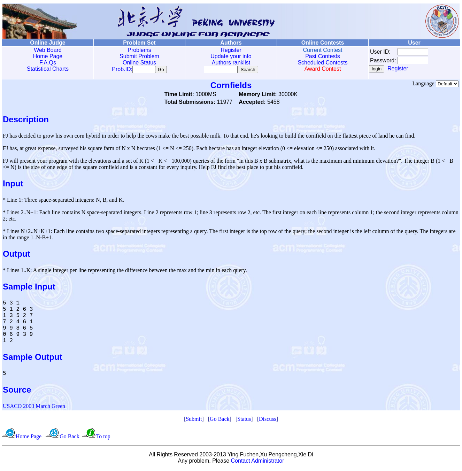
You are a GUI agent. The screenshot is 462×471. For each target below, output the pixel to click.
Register (231, 50)
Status (244, 420)
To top (103, 438)
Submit (194, 420)
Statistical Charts (48, 69)
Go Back (219, 420)
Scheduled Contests (322, 62)
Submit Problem (139, 56)
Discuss (267, 420)
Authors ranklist (231, 62)
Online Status (139, 62)
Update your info (230, 56)
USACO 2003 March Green (34, 407)
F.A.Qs (47, 62)
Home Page (48, 56)
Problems (139, 50)
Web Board (48, 50)
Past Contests (322, 56)
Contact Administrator (257, 462)
